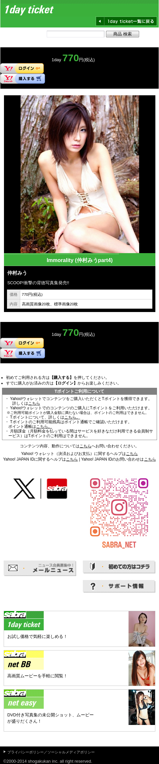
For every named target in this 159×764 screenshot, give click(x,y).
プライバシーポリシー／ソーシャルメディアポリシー (51, 752)
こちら (34, 403)
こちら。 (72, 417)
